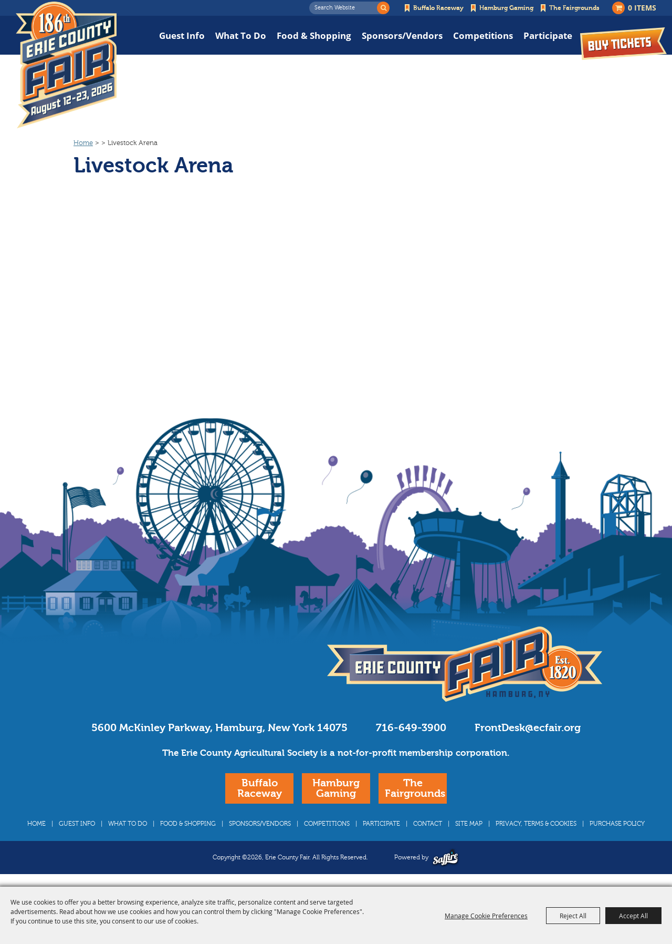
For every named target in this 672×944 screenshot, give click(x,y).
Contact (427, 823)
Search (383, 8)
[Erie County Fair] (66, 65)
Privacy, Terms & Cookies (536, 823)
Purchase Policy (617, 823)
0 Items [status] (642, 8)
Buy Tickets (623, 43)
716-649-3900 (411, 728)
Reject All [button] (573, 915)
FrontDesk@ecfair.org (528, 728)
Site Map (468, 823)
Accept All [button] (633, 915)
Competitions (483, 35)
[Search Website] (346, 8)
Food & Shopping (314, 35)
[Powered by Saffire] (445, 857)
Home (83, 143)
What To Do (240, 35)
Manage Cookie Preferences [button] (486, 915)
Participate (547, 35)
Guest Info (182, 35)
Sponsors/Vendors (402, 35)
